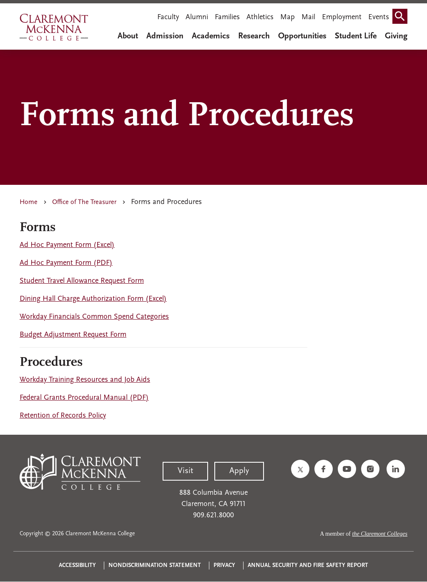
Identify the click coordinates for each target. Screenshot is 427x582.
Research (254, 36)
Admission (164, 36)
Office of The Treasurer (84, 202)
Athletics (260, 17)
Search (401, 18)
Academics (211, 36)
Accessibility (77, 565)
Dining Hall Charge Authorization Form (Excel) (93, 299)
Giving (396, 36)
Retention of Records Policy (63, 416)
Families (227, 17)
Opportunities (302, 36)
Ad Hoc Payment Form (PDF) (66, 263)
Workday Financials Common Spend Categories (94, 317)
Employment (342, 17)
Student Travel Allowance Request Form (82, 281)
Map (287, 17)
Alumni (197, 17)
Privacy (224, 565)
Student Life (356, 36)
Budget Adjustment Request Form (73, 335)
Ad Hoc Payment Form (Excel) (67, 245)
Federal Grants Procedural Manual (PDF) (84, 398)
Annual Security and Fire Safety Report (308, 565)
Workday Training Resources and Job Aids (85, 380)
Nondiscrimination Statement (154, 565)
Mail (308, 17)
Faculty (168, 17)
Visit (185, 471)
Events (378, 17)
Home (29, 202)
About (128, 36)
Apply (239, 471)
